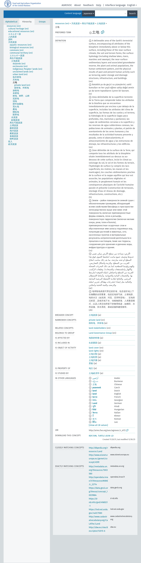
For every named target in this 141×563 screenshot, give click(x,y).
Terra (94, 412)
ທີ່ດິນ (94, 422)
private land (94, 320)
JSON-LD (109, 436)
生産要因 (93, 343)
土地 (94, 384)
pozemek (96, 387)
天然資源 (75, 23)
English (131, 5)
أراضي (95, 378)
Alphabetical (11, 21)
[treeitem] (15, 26)
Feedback (88, 5)
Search (132, 13)
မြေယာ (95, 381)
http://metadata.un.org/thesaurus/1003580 (98, 470)
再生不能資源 (88, 23)
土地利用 (93, 357)
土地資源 (101, 23)
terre (94, 397)
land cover (94, 347)
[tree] (27, 294)
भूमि (94, 406)
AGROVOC (67, 5)
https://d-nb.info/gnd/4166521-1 (98, 502)
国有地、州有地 (96, 323)
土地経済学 (94, 373)
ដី (93, 416)
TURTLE (101, 436)
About (77, 5)
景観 (91, 363)
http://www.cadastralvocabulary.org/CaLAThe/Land (98, 520)
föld (94, 409)
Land (94, 403)
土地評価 (93, 360)
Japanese (88, 13)
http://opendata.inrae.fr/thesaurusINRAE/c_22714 (98, 481)
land (94, 390)
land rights (94, 351)
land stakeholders (97, 328)
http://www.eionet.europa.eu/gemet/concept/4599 (98, 458)
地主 (91, 368)
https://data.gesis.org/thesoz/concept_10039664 (98, 491)
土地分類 (93, 354)
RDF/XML (93, 436)
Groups (42, 21)
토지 (94, 419)
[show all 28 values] (98, 425)
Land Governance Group (100, 333)
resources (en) (62, 23)
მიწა (94, 400)
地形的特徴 (94, 338)
